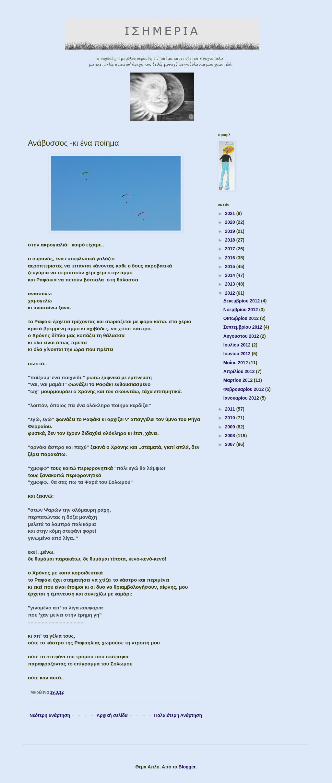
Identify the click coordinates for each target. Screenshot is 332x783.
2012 (230, 293)
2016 (230, 257)
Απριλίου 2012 (239, 371)
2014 (230, 275)
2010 (230, 417)
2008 (230, 435)
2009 (230, 426)
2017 (230, 248)
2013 (230, 284)
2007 (230, 444)
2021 (230, 213)
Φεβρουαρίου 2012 (244, 389)
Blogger (187, 766)
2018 (230, 240)
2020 (230, 222)
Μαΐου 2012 (236, 362)
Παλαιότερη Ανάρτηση (178, 715)
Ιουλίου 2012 (237, 344)
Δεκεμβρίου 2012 (242, 300)
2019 (230, 231)
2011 (230, 409)
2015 (230, 266)
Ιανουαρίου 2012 (241, 398)
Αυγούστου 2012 (241, 336)
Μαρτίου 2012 (238, 380)
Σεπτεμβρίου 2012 (243, 327)
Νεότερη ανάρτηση (50, 715)
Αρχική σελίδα (112, 715)
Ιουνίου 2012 (237, 353)
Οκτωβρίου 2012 (241, 318)
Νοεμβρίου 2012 (241, 309)
